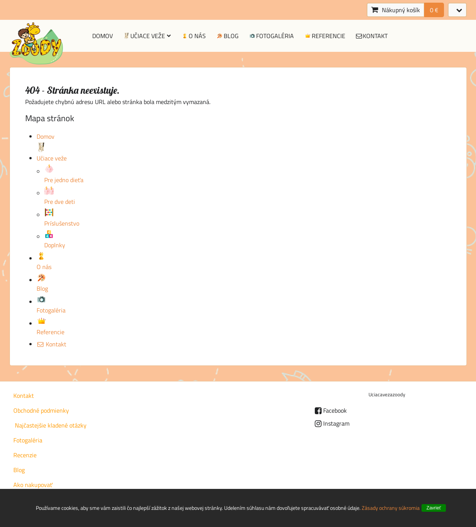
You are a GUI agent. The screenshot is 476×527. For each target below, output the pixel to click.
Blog (227, 35)
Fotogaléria (271, 35)
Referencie (324, 35)
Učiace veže (147, 35)
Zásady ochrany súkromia (391, 508)
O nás (193, 35)
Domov (102, 35)
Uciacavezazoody (387, 394)
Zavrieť (433, 508)
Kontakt (371, 35)
